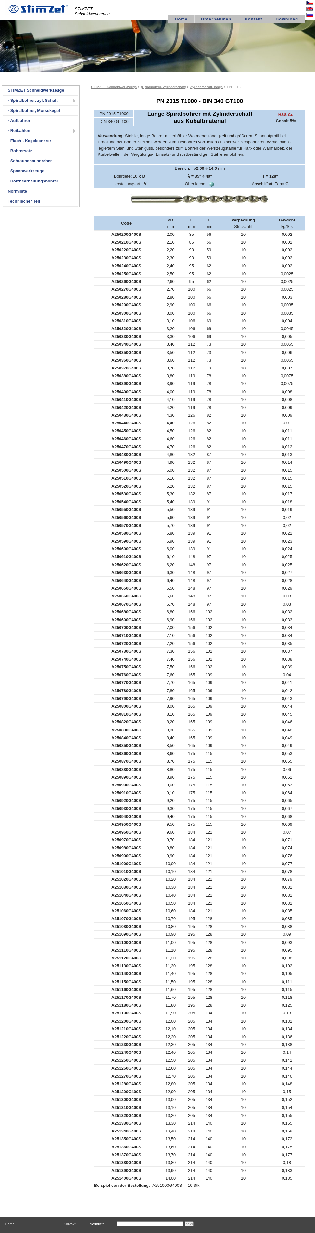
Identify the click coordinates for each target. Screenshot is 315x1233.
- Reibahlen (19, 130)
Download (287, 19)
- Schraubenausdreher (30, 160)
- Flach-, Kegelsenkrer (29, 140)
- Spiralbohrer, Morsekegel (34, 110)
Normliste (17, 191)
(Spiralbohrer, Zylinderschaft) (163, 87)
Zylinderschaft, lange (206, 87)
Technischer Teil (24, 201)
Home (181, 19)
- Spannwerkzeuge (26, 170)
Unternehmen (216, 19)
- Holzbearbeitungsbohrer (33, 181)
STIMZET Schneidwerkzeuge (36, 90)
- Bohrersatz (20, 150)
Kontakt (253, 19)
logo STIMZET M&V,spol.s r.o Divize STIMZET (39, 7)
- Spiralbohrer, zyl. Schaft (33, 100)
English (303, 9)
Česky (304, 3)
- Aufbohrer (19, 120)
